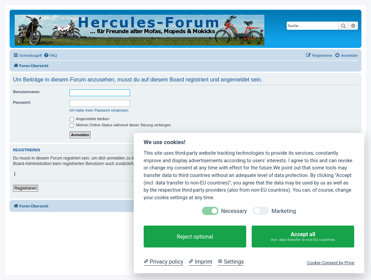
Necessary (234, 211)
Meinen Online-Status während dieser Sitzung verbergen (120, 125)
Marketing (284, 211)
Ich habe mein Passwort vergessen (99, 110)
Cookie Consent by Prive (330, 262)
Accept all (303, 236)
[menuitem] (50, 55)
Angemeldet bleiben (89, 119)
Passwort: (22, 102)
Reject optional (195, 236)
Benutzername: (26, 92)
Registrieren (25, 188)
